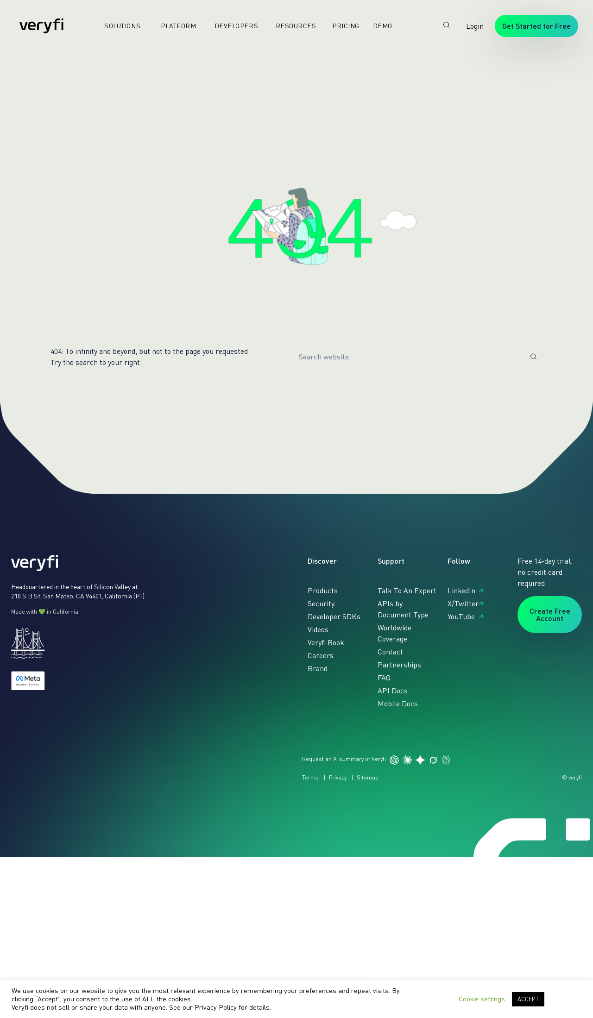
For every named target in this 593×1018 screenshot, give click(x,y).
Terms (310, 777)
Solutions (119, 26)
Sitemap (368, 777)
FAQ (384, 677)
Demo (378, 26)
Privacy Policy (216, 1007)
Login (475, 26)
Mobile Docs (398, 703)
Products (323, 590)
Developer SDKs (334, 616)
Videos (318, 629)
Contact (390, 651)
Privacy (338, 777)
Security (321, 603)
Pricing (342, 26)
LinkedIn (461, 590)
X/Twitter (463, 603)
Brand (318, 668)
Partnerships (399, 664)
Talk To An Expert (407, 590)
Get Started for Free (536, 25)
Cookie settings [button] (482, 999)
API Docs (393, 690)
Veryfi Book (326, 642)
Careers (321, 655)
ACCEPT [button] (528, 999)
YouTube (461, 616)
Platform (174, 26)
